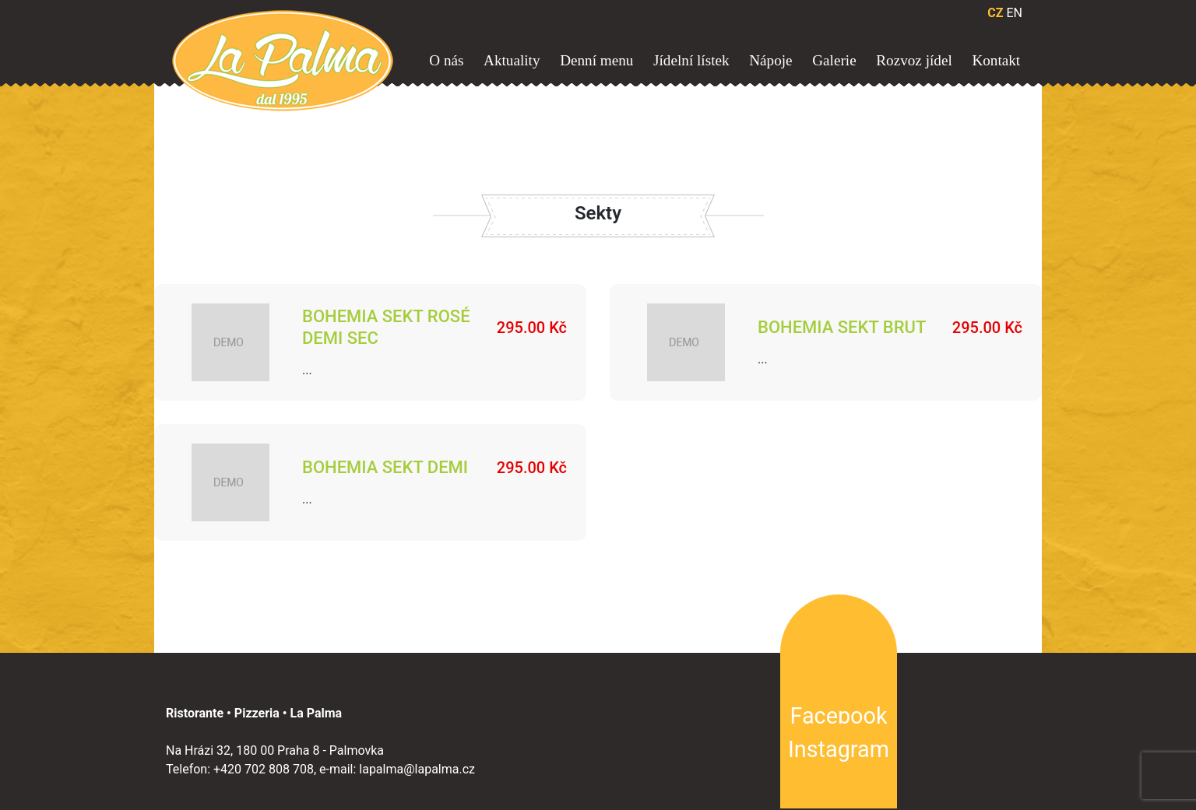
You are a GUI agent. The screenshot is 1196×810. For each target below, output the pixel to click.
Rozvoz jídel (914, 60)
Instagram (838, 749)
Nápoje (770, 60)
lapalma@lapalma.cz (417, 769)
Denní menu (596, 60)
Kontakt (996, 60)
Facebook (838, 716)
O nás (446, 60)
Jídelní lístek (691, 60)
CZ (995, 12)
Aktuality (512, 60)
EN (1014, 12)
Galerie (834, 60)
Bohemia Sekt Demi (385, 467)
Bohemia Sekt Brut (842, 327)
